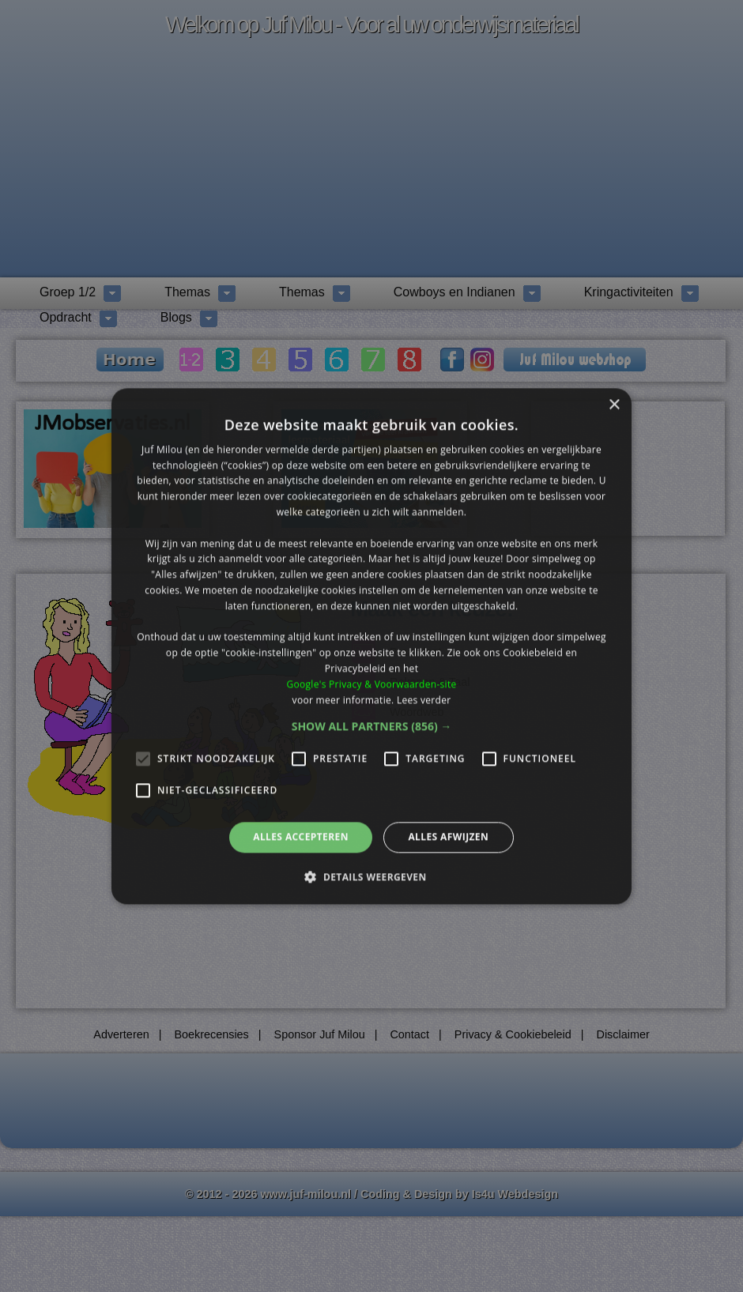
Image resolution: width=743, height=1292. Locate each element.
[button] (372, 727)
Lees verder (424, 699)
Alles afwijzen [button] (448, 837)
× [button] (614, 405)
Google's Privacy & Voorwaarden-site (371, 684)
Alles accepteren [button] (301, 837)
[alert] (371, 646)
